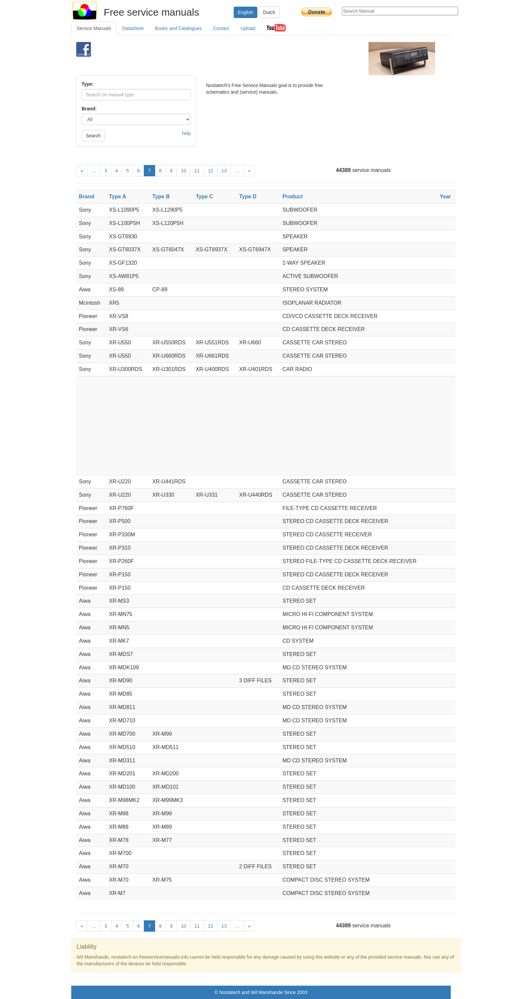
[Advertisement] (250, 58)
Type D (247, 196)
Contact (221, 28)
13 (224, 170)
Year (445, 196)
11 (197, 170)
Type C (204, 196)
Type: (88, 84)
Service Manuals (94, 28)
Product (293, 196)
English (245, 12)
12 (210, 170)
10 (183, 170)
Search (93, 135)
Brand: (89, 108)
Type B (161, 196)
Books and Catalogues (178, 28)
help (186, 133)
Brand (86, 196)
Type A (117, 196)
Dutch (269, 12)
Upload (247, 28)
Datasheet (133, 28)
